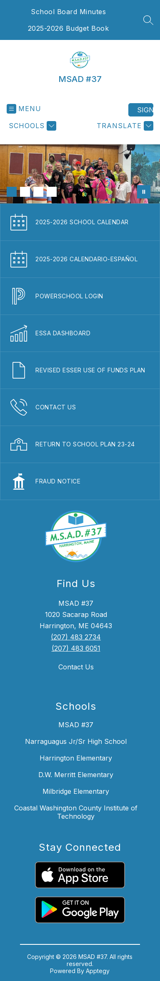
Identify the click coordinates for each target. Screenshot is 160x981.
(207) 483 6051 (76, 648)
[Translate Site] (124, 126)
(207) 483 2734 (76, 637)
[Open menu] (24, 109)
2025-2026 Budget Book (68, 28)
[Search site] (148, 20)
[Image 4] (52, 192)
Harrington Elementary (76, 758)
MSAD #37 (75, 725)
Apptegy (98, 970)
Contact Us (76, 667)
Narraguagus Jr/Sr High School (76, 741)
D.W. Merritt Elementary (75, 774)
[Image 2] (25, 192)
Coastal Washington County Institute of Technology (76, 812)
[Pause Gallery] (143, 191)
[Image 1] (12, 192)
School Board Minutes (68, 11)
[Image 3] (38, 192)
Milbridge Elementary (75, 791)
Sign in (145, 110)
